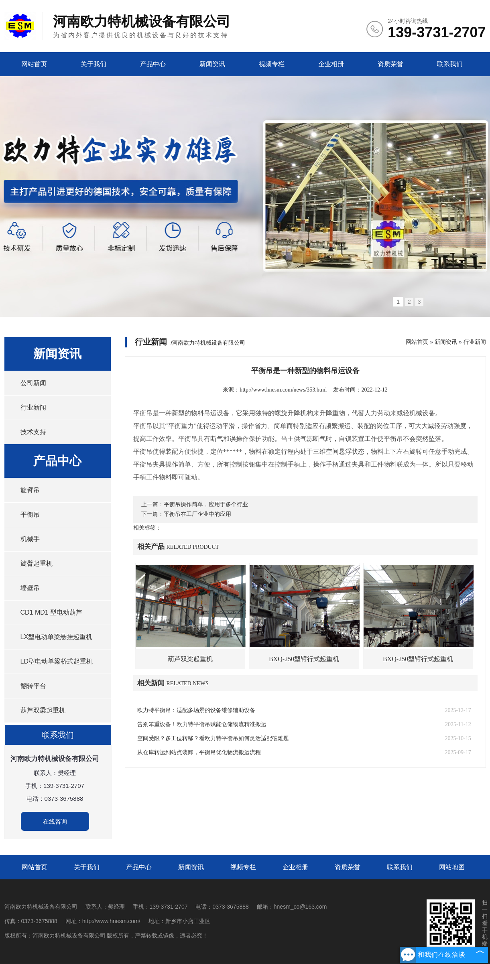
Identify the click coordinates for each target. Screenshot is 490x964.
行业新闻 (33, 407)
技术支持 (33, 431)
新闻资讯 (212, 64)
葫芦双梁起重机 (42, 710)
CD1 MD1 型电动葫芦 (51, 612)
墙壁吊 (30, 587)
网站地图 (452, 867)
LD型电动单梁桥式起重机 (56, 661)
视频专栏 (272, 64)
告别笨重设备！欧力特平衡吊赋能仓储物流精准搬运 (201, 724)
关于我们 (93, 64)
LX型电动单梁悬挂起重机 (56, 636)
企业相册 (331, 64)
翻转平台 (33, 685)
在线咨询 (55, 821)
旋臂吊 (30, 490)
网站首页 (34, 64)
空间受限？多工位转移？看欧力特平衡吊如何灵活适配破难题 (213, 738)
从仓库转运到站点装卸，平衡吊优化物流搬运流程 (199, 752)
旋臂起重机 (36, 563)
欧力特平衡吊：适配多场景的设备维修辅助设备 (196, 710)
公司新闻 (33, 383)
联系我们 (450, 64)
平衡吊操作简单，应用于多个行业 (206, 504)
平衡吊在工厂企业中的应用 (197, 514)
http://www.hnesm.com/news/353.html (283, 390)
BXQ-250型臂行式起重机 (304, 659)
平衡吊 (30, 514)
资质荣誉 (390, 64)
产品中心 (153, 64)
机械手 (30, 539)
